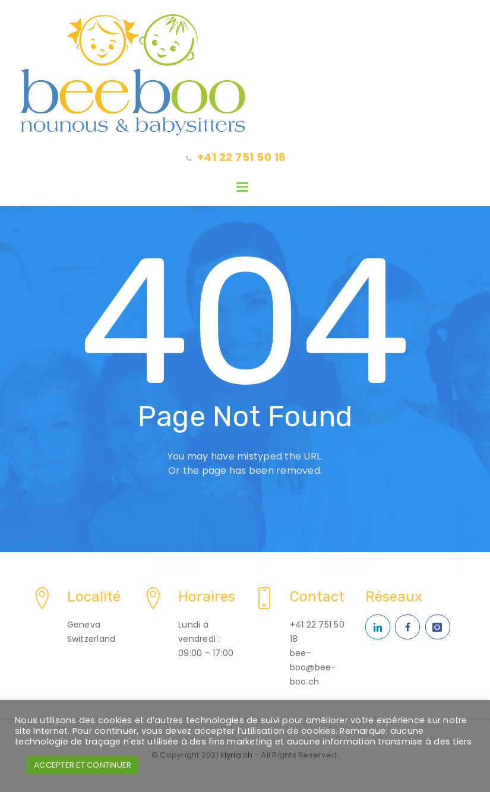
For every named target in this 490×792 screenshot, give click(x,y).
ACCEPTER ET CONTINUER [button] (82, 765)
